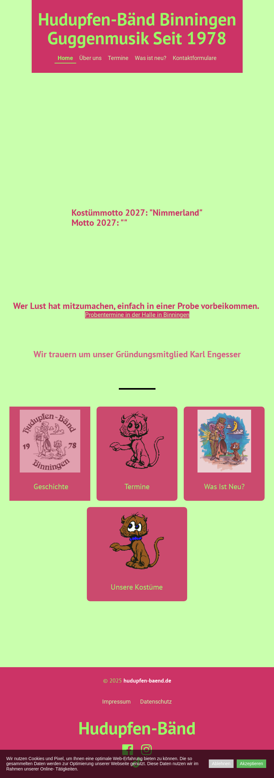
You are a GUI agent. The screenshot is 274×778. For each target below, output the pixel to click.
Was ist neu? (150, 58)
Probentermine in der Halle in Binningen (137, 314)
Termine (118, 58)
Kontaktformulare (195, 58)
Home (65, 58)
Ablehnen (221, 763)
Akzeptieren (251, 763)
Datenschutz (156, 701)
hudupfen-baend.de (147, 680)
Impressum (116, 701)
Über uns (90, 58)
